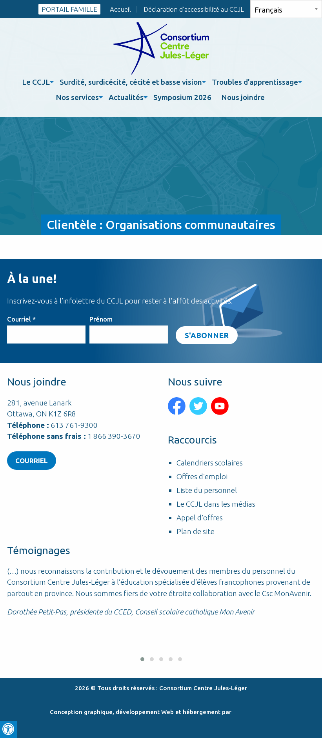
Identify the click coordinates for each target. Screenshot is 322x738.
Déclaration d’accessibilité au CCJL (194, 9)
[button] (142, 659)
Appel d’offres (199, 518)
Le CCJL (36, 82)
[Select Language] (286, 9)
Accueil (120, 9)
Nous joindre (243, 97)
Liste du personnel (206, 490)
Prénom (101, 319)
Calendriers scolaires (209, 463)
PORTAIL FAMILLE (69, 9)
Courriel (21, 319)
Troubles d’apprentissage (255, 82)
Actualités (126, 97)
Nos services (77, 97)
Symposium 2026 (182, 97)
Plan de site (195, 531)
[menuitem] (37, 82)
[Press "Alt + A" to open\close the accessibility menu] (8, 729)
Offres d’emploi (201, 476)
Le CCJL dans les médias (215, 504)
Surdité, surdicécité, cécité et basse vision (131, 82)
